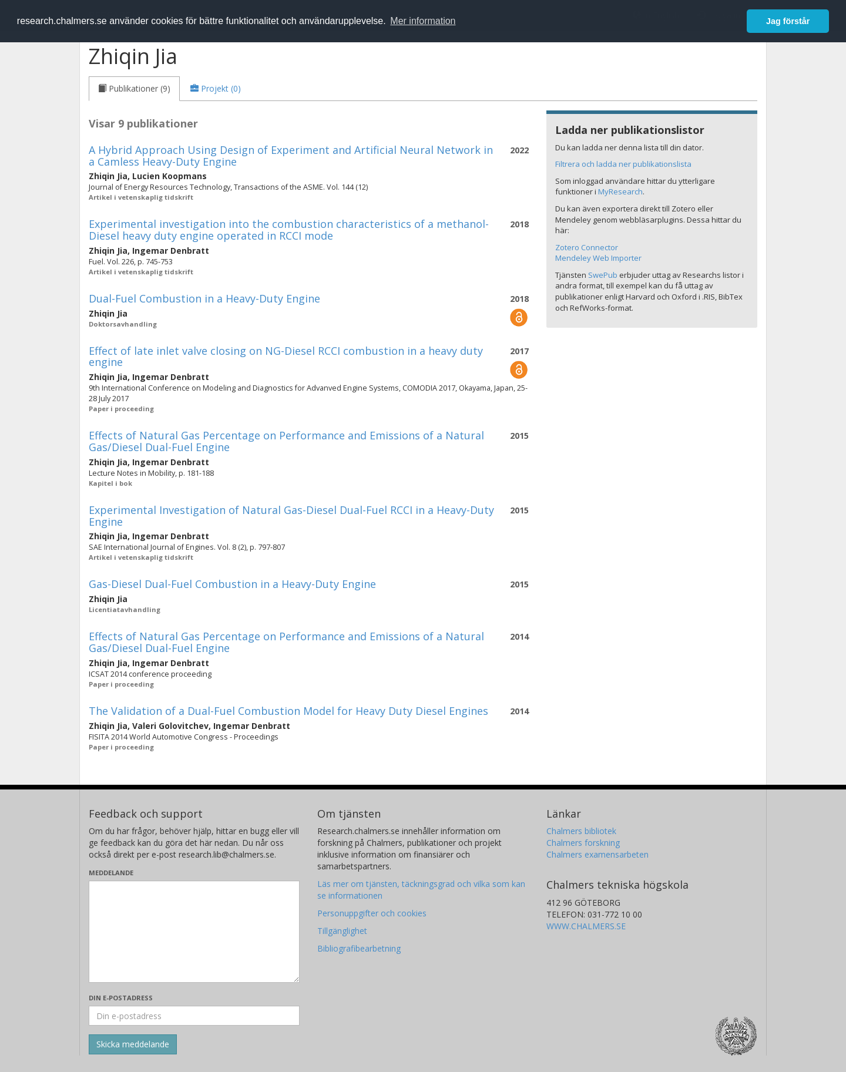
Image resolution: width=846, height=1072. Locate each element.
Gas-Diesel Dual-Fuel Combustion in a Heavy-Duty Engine (232, 584)
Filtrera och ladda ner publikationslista (623, 164)
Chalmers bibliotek (581, 830)
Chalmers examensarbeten (597, 854)
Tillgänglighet (342, 930)
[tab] (134, 88)
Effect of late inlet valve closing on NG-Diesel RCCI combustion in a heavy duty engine (286, 356)
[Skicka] (133, 1044)
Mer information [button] (422, 21)
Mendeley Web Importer (598, 258)
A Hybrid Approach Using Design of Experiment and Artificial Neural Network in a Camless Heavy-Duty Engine (291, 156)
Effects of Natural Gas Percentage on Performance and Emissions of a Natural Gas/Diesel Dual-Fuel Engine (286, 441)
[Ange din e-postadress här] (194, 1016)
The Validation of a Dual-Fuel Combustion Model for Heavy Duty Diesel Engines (288, 711)
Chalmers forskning (583, 842)
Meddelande (111, 872)
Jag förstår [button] (788, 21)
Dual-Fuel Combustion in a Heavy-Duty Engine (204, 298)
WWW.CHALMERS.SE (586, 926)
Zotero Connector (586, 247)
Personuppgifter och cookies (372, 913)
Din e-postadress (121, 997)
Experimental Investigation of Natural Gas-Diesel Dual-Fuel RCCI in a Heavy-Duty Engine (291, 516)
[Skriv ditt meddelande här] (194, 932)
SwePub (602, 275)
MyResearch (620, 191)
